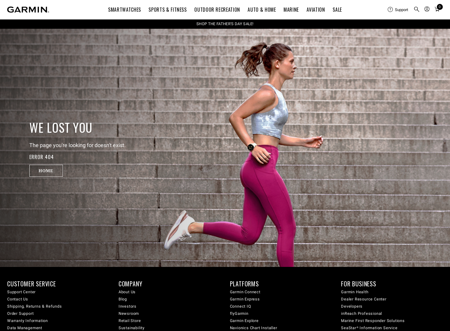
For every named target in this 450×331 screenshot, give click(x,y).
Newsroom (129, 313)
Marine (291, 9)
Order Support (20, 313)
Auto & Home (262, 9)
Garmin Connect (245, 292)
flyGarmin (239, 313)
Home (46, 170)
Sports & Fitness (168, 9)
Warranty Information (27, 320)
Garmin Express (245, 299)
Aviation (316, 9)
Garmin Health (354, 292)
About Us (127, 292)
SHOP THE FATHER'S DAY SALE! (225, 24)
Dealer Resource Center (364, 299)
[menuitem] (398, 9)
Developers (352, 306)
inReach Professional (361, 313)
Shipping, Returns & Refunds (34, 306)
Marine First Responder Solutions (373, 320)
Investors (128, 306)
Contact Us (17, 299)
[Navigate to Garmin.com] (28, 9)
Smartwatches (124, 9)
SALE (337, 9)
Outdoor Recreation (217, 9)
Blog (123, 299)
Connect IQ (240, 306)
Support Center (21, 292)
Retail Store (130, 320)
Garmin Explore (244, 320)
